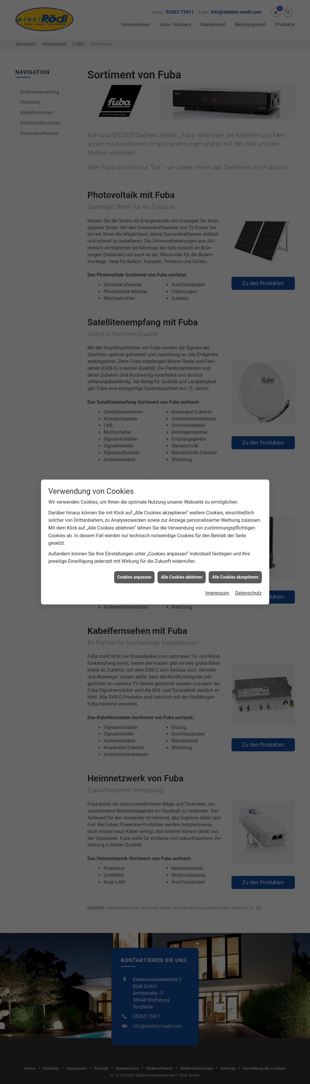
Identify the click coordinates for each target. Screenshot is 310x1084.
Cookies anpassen (134, 553)
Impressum (217, 569)
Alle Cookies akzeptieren (235, 553)
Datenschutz (248, 569)
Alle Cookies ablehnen (181, 553)
